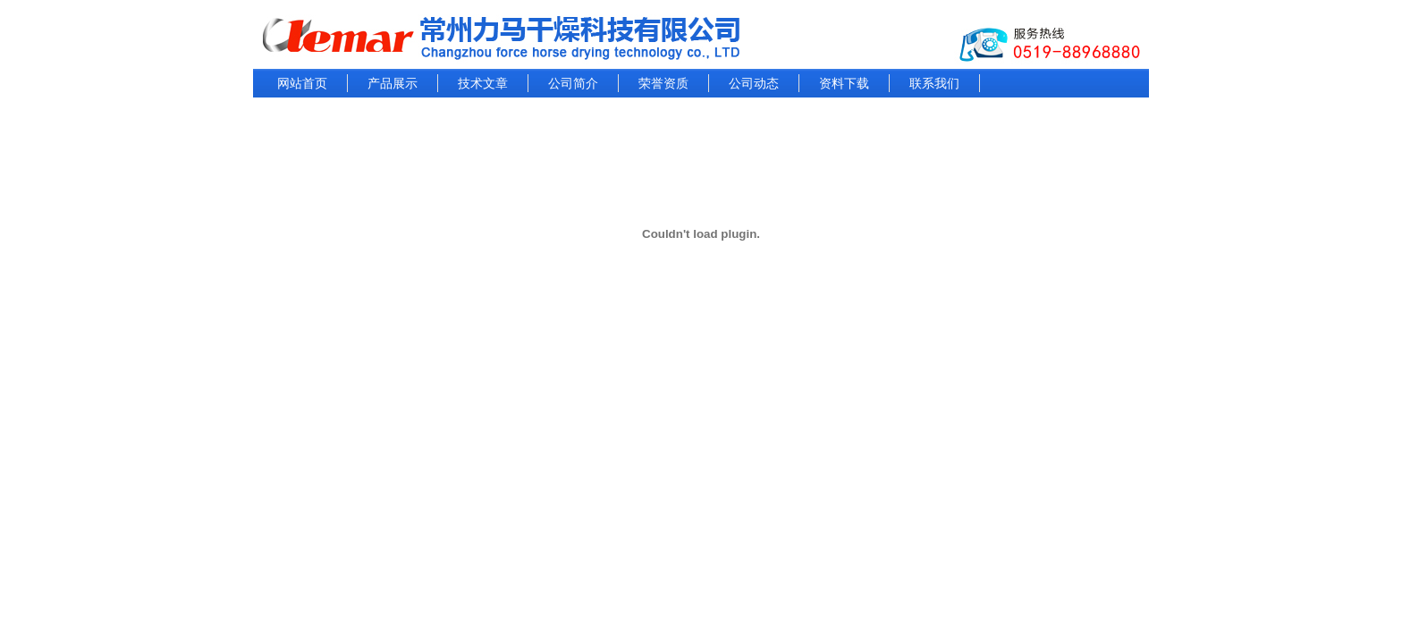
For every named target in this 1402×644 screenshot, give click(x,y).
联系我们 (934, 83)
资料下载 (844, 83)
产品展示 (392, 83)
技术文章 (483, 83)
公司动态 (754, 83)
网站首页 (302, 83)
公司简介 (573, 83)
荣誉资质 (663, 83)
